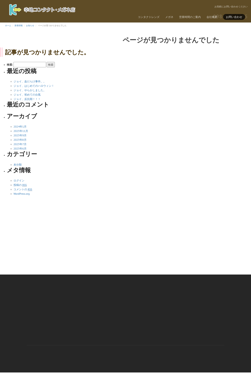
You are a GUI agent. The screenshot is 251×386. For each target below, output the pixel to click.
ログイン (19, 180)
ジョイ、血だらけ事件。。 (30, 81)
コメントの (23, 189)
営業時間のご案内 (190, 17)
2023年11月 (21, 131)
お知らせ (30, 25)
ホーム (8, 25)
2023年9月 (20, 135)
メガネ (169, 17)
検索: (10, 64)
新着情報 (19, 25)
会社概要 (212, 17)
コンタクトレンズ (148, 17)
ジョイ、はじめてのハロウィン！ (34, 85)
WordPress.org (22, 193)
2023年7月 (20, 144)
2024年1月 (20, 126)
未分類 (18, 164)
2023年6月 (20, 148)
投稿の (20, 185)
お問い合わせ (234, 17)
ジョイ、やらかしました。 (30, 90)
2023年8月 (20, 139)
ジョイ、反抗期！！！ (27, 99)
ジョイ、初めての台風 (27, 94)
